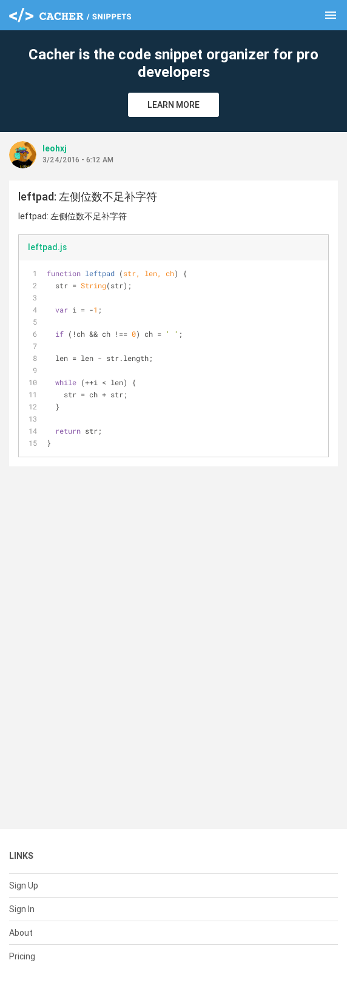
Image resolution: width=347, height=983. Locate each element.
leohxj (54, 148)
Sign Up (23, 885)
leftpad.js (47, 247)
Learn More (173, 104)
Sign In (22, 909)
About (21, 932)
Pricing (22, 956)
